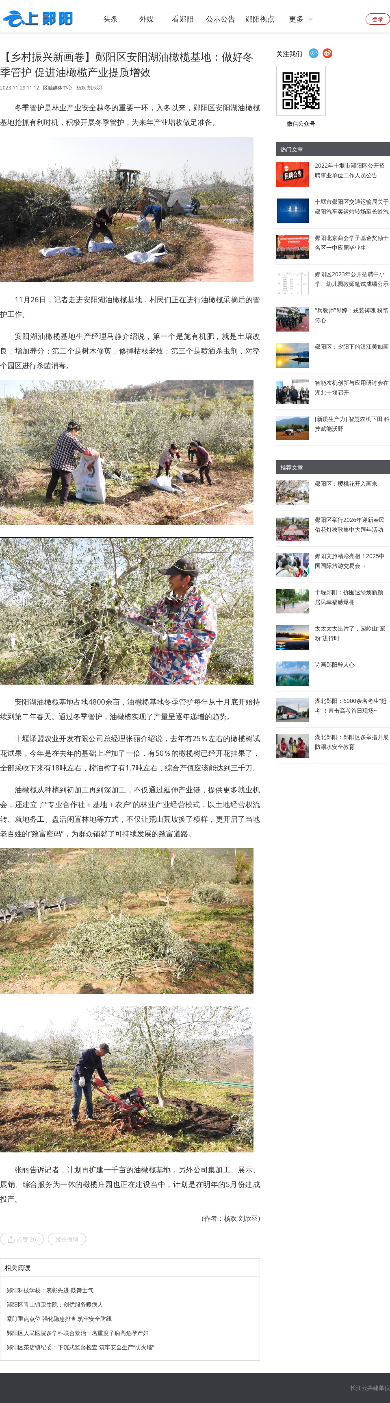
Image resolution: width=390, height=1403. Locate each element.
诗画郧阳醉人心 (335, 664)
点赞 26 (22, 1239)
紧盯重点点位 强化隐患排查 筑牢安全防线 (59, 1318)
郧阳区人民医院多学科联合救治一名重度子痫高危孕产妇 (77, 1333)
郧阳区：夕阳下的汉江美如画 (352, 346)
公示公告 (220, 19)
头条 (110, 19)
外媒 (146, 19)
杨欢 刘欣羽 (89, 87)
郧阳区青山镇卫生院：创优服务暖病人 (54, 1304)
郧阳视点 (260, 19)
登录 (378, 19)
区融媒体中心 (57, 88)
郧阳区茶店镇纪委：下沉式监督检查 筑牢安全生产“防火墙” (80, 1347)
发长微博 (67, 1239)
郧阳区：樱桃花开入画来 (346, 483)
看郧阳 (183, 19)
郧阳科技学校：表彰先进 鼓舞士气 (49, 1290)
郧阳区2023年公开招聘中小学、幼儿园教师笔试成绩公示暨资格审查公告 (352, 283)
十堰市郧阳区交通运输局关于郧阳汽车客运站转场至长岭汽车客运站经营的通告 (352, 211)
